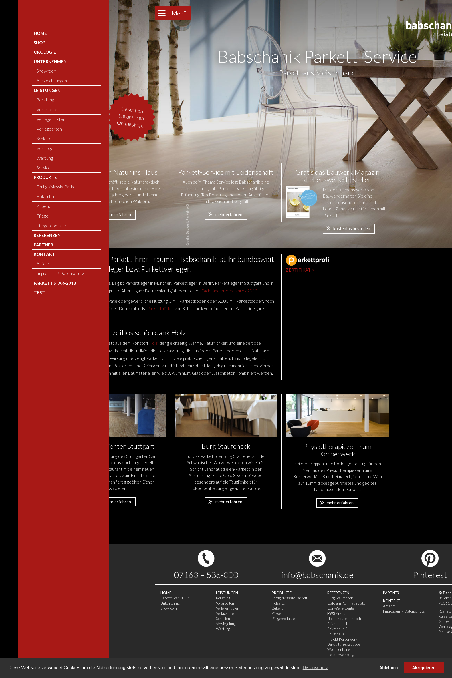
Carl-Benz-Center (250, 608)
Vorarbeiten (134, 603)
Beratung (132, 598)
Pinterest (339, 574)
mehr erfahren (112, 214)
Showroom (77, 608)
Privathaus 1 (246, 623)
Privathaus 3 (246, 634)
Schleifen (132, 618)
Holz (153, 343)
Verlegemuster (136, 608)
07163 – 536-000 (115, 574)
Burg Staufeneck (249, 598)
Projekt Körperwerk (251, 639)
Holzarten (187, 603)
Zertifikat (301, 269)
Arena (245, 613)
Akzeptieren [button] (423, 667)
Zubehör (186, 608)
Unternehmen (79, 603)
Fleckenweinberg (249, 654)
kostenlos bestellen (346, 228)
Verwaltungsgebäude (252, 644)
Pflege (184, 613)
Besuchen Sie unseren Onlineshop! (39, 117)
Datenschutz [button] (315, 667)
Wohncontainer (248, 649)
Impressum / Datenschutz (312, 611)
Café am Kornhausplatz (255, 603)
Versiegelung (134, 623)
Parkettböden (160, 308)
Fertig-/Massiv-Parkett (198, 598)
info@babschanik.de (226, 574)
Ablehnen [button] (388, 667)
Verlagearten (134, 613)
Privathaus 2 (246, 629)
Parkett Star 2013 (83, 598)
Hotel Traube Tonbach (253, 618)
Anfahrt (298, 606)
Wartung (132, 629)
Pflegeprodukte (191, 618)
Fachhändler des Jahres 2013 (229, 290)
